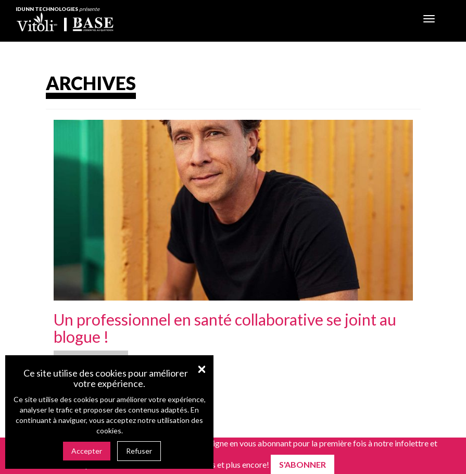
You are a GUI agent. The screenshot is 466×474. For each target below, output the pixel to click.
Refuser (139, 450)
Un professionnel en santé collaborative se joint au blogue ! (225, 328)
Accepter (86, 450)
